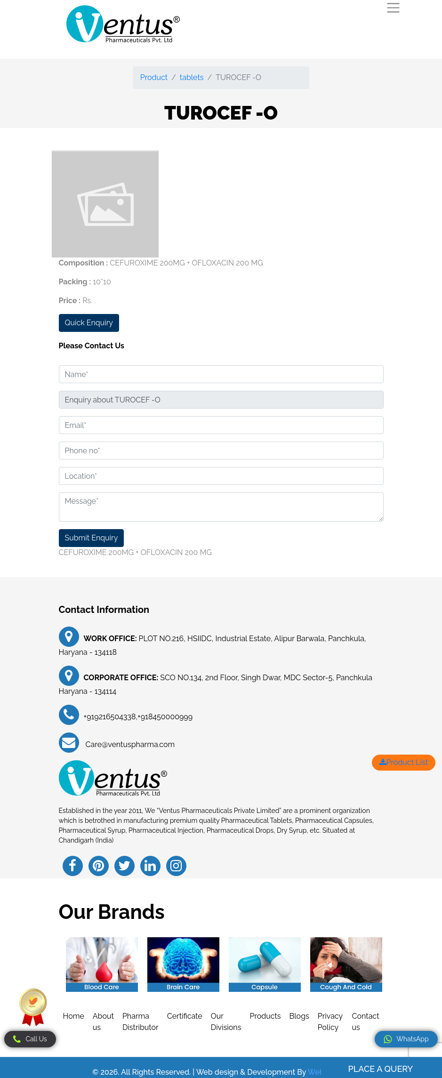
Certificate (184, 1016)
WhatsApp (406, 1039)
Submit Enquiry (91, 537)
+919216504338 (110, 716)
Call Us (30, 1039)
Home (73, 1016)
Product (154, 77)
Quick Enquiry (89, 322)
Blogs (299, 1016)
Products (265, 1016)
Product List (403, 762)
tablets (192, 77)
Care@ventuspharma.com (129, 744)
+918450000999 (165, 716)
